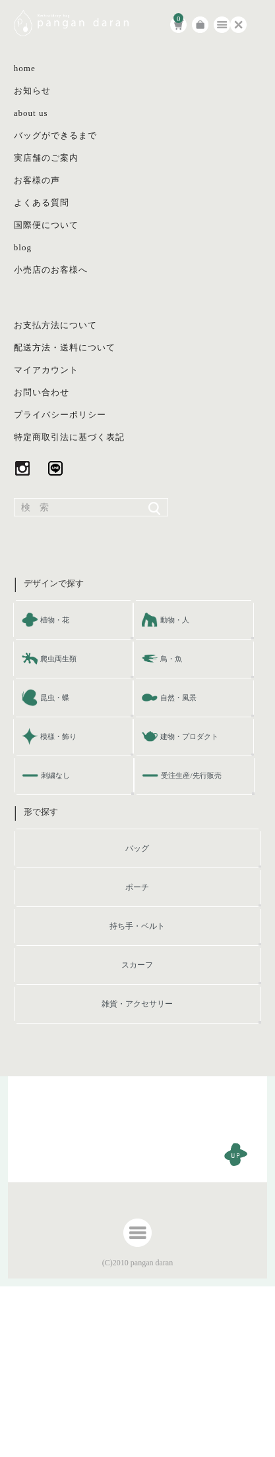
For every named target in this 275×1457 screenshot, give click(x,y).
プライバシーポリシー (60, 415)
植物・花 (54, 620)
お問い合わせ (41, 392)
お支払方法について (55, 325)
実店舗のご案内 (46, 158)
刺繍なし (55, 775)
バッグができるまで (55, 135)
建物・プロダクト (189, 736)
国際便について (46, 225)
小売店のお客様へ (51, 270)
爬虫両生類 (58, 659)
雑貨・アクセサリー (137, 1003)
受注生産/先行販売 (191, 775)
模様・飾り (58, 736)
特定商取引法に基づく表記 (69, 437)
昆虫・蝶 (54, 697)
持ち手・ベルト (137, 926)
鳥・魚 (171, 659)
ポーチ (137, 887)
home (25, 68)
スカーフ (137, 965)
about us (31, 113)
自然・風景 (178, 697)
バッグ (137, 848)
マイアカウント (46, 370)
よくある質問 (41, 202)
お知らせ (32, 91)
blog (23, 247)
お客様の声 (37, 180)
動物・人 (174, 620)
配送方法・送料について (64, 347)
